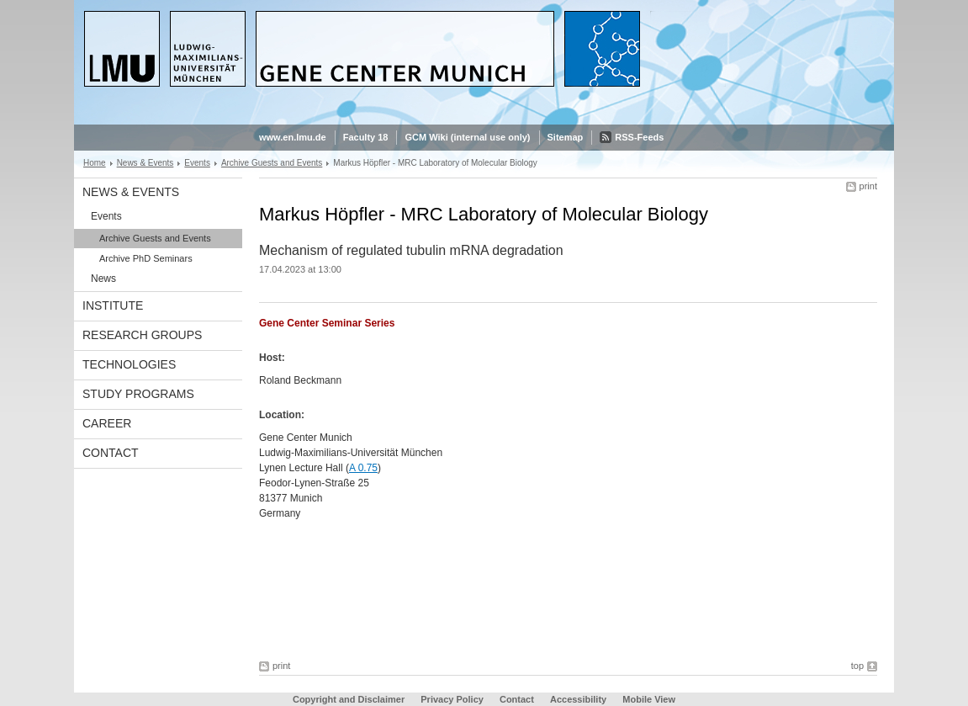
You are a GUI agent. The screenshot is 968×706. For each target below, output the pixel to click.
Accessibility (579, 699)
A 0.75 (363, 468)
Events (197, 162)
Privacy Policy (452, 699)
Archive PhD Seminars (146, 258)
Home (94, 162)
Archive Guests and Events (271, 162)
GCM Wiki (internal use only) (467, 137)
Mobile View (648, 699)
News (103, 278)
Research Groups (142, 335)
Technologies (129, 364)
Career (106, 423)
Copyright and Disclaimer (349, 699)
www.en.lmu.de (292, 137)
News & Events (145, 162)
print (868, 186)
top (857, 666)
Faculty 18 (366, 137)
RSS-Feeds (639, 137)
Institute (112, 305)
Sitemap (565, 137)
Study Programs (138, 394)
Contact (110, 452)
